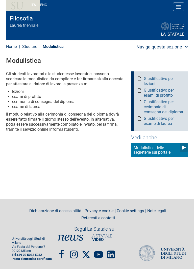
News (70, 237)
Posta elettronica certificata (32, 259)
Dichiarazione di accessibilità (55, 211)
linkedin (111, 252)
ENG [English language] (43, 5)
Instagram (74, 252)
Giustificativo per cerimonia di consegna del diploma (163, 106)
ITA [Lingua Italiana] (33, 5)
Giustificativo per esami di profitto (159, 93)
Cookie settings (130, 211)
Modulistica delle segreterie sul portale (152, 150)
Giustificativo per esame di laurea (159, 121)
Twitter (86, 252)
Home (11, 46)
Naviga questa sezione (159, 46)
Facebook (61, 252)
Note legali (156, 211)
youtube (98, 252)
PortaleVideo (101, 237)
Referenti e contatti (98, 218)
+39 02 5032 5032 (29, 255)
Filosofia (21, 18)
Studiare (29, 46)
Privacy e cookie (99, 211)
